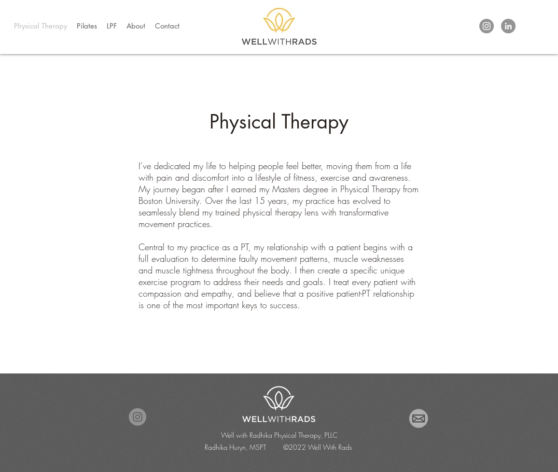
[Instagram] (486, 26)
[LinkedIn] (508, 26)
